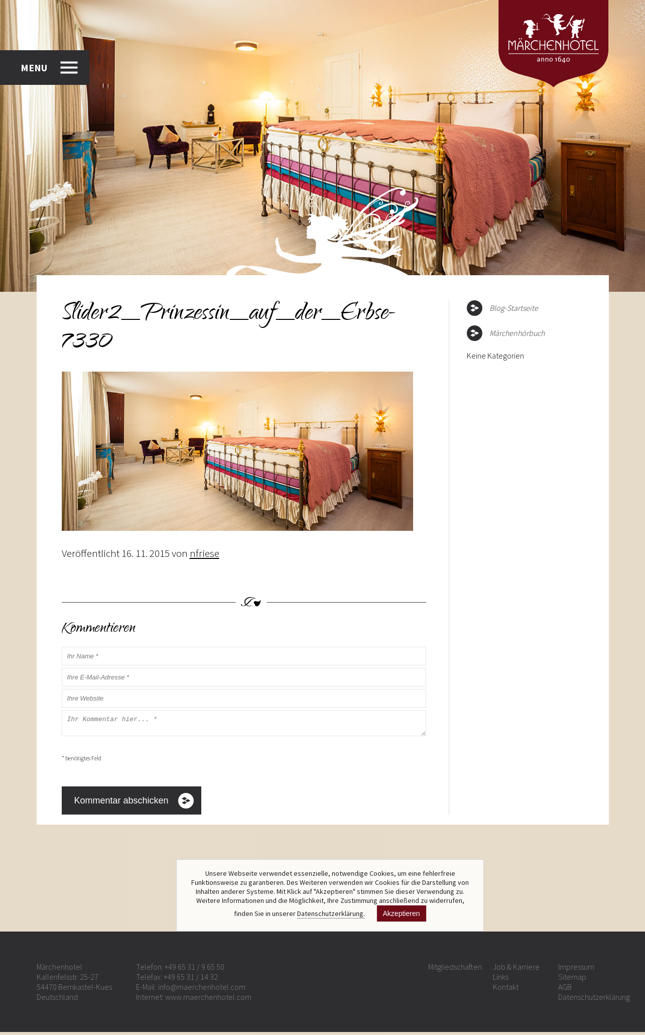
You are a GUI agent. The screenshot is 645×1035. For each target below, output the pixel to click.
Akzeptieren (401, 913)
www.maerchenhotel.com (208, 1000)
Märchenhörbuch (517, 333)
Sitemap (572, 980)
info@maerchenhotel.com (201, 990)
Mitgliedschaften (455, 970)
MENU (34, 67)
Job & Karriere (516, 970)
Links (500, 980)
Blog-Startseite (513, 308)
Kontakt (506, 990)
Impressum (576, 970)
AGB (565, 990)
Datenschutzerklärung (594, 1000)
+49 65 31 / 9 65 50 (194, 970)
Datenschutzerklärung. (331, 913)
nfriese (204, 553)
